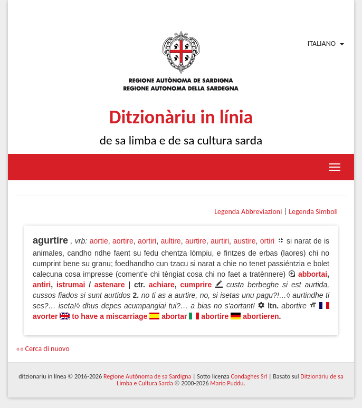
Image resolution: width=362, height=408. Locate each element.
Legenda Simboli (313, 211)
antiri (42, 284)
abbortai (312, 274)
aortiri (147, 241)
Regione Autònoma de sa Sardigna (147, 376)
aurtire (195, 241)
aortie (99, 241)
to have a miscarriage (109, 316)
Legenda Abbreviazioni (248, 211)
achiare (162, 284)
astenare (109, 284)
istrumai (70, 284)
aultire (170, 241)
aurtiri (220, 241)
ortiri (267, 241)
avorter (45, 316)
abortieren (261, 316)
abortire (214, 316)
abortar (174, 316)
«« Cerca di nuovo (43, 348)
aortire (123, 241)
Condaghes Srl (249, 376)
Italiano (322, 43)
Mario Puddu (226, 383)
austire (244, 241)
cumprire (196, 284)
